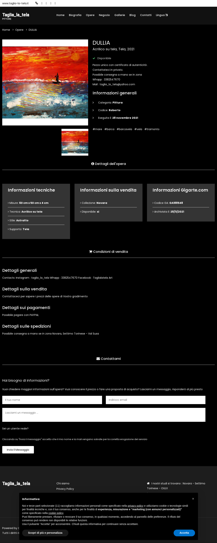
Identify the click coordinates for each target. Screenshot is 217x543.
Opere (90, 15)
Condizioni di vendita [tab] (108, 251)
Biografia (75, 15)
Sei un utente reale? (15, 429)
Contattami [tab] (108, 358)
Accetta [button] (184, 532)
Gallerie (119, 15)
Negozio (104, 15)
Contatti (145, 15)
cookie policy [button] (55, 513)
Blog (132, 15)
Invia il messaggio (18, 450)
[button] (193, 499)
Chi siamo (62, 483)
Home (60, 15)
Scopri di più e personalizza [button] (45, 532)
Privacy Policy (65, 489)
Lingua (162, 15)
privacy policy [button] (135, 505)
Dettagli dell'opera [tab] (108, 163)
